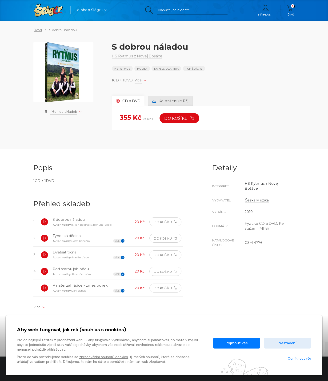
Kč (291, 10)
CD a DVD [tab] (128, 101)
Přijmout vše (237, 343)
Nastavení (287, 343)
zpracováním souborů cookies (103, 357)
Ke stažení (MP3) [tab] (170, 101)
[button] (44, 222)
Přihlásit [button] (265, 10)
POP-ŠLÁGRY (194, 68)
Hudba (142, 68)
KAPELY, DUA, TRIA (166, 68)
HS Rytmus (122, 68)
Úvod (37, 30)
